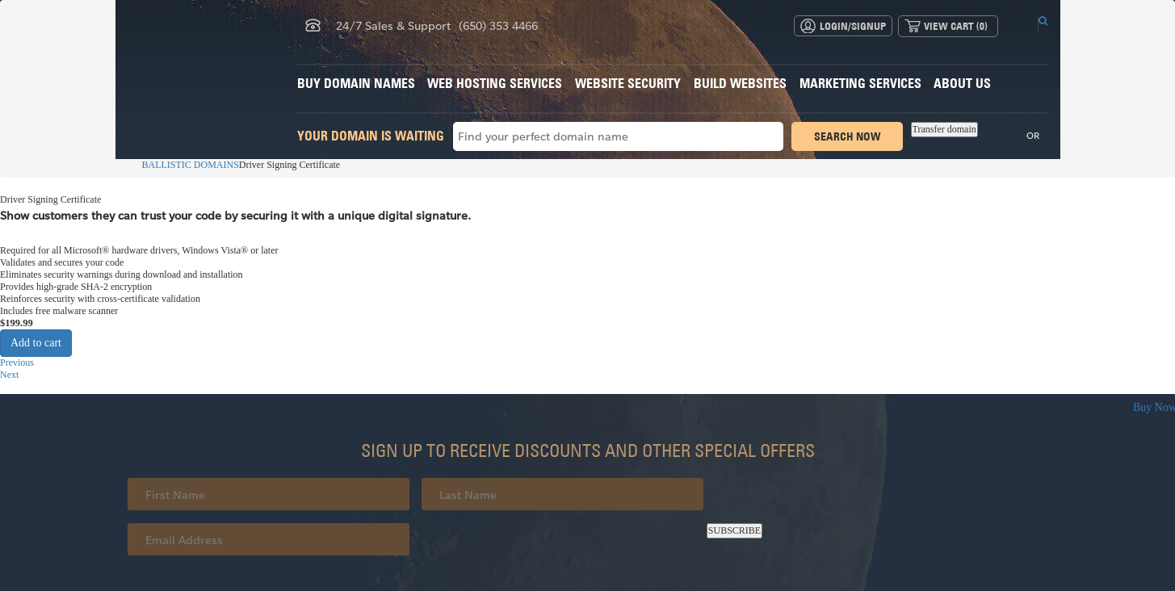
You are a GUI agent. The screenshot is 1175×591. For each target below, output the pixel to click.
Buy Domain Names (356, 83)
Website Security (628, 83)
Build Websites (740, 83)
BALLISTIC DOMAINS (183, 164)
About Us (962, 83)
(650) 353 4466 (498, 25)
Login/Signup (853, 25)
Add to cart (35, 343)
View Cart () (956, 25)
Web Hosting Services (494, 83)
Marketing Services (860, 83)
